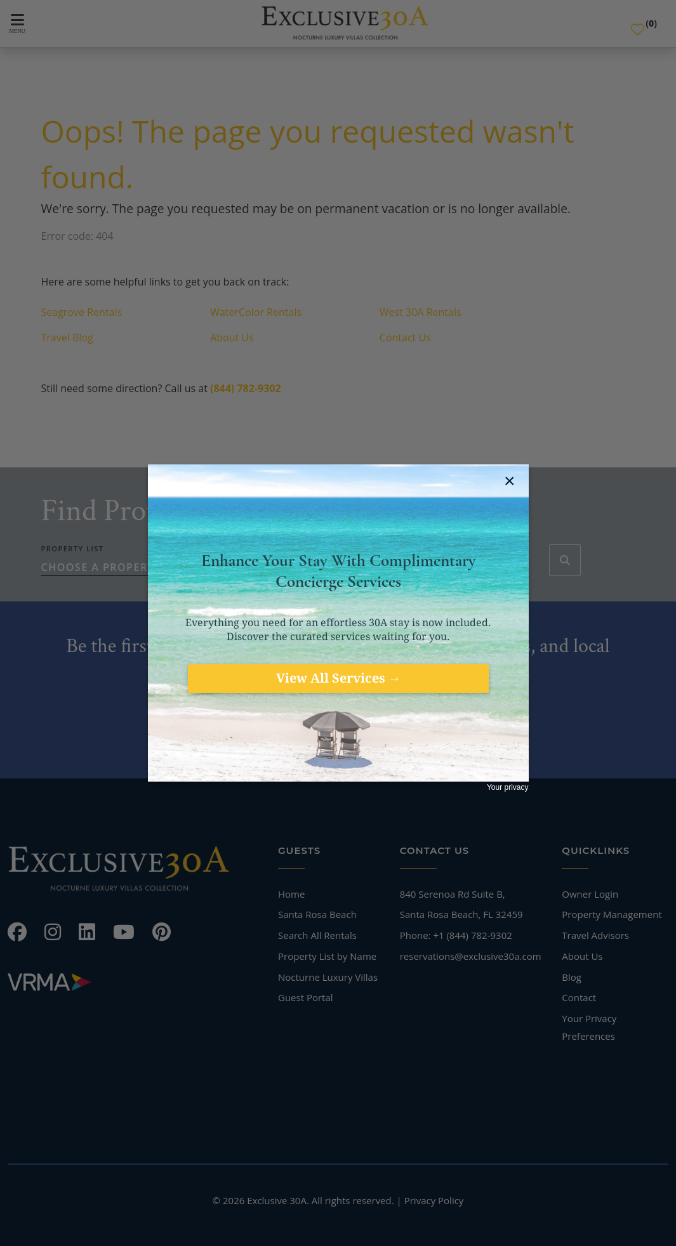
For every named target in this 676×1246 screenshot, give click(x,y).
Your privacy (508, 787)
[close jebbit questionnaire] (511, 481)
